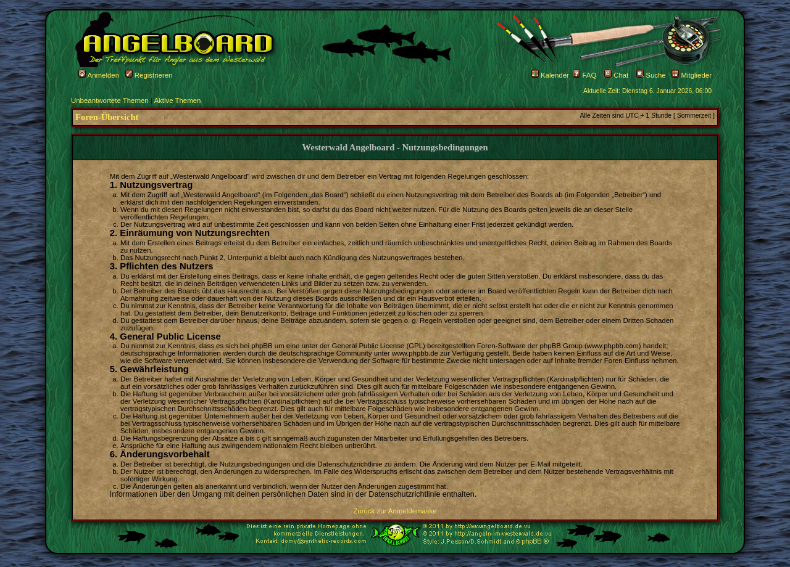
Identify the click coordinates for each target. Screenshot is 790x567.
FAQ (584, 75)
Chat (616, 75)
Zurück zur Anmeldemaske (394, 511)
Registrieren (149, 75)
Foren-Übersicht (106, 117)
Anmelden (98, 75)
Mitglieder (692, 75)
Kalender (550, 75)
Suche (651, 75)
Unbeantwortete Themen (110, 100)
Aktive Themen (177, 100)
